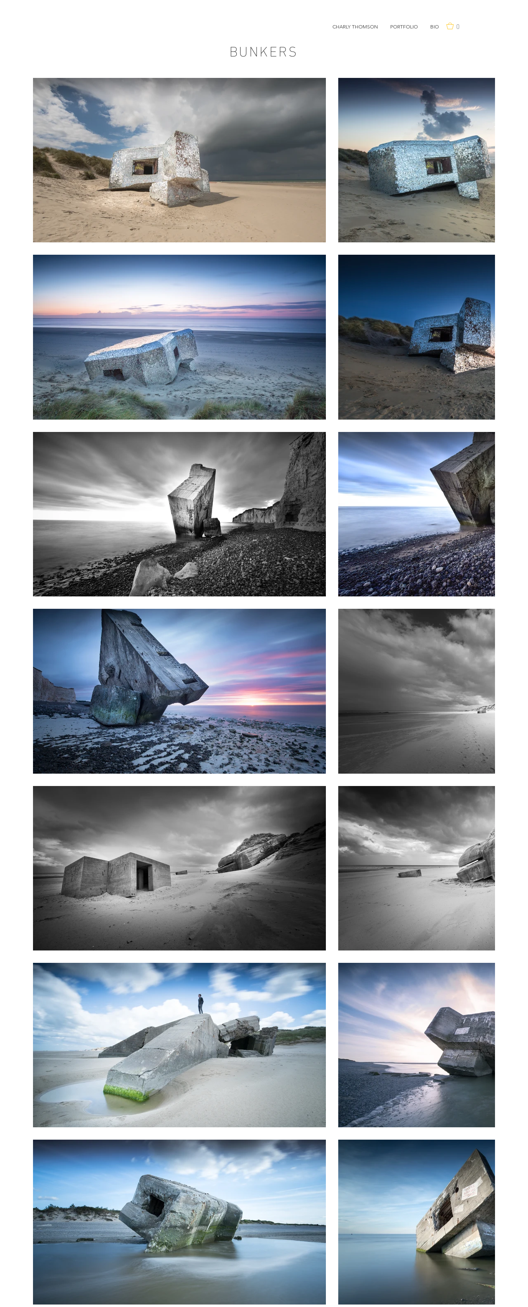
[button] (404, 26)
